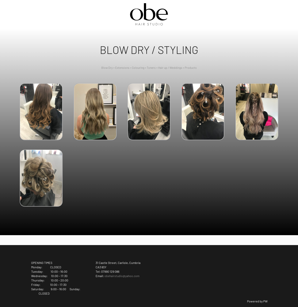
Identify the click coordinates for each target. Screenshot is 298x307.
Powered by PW (257, 301)
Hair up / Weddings (171, 67)
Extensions (121, 67)
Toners (151, 67)
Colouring (138, 67)
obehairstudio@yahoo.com (122, 276)
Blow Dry (105, 67)
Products (192, 67)
